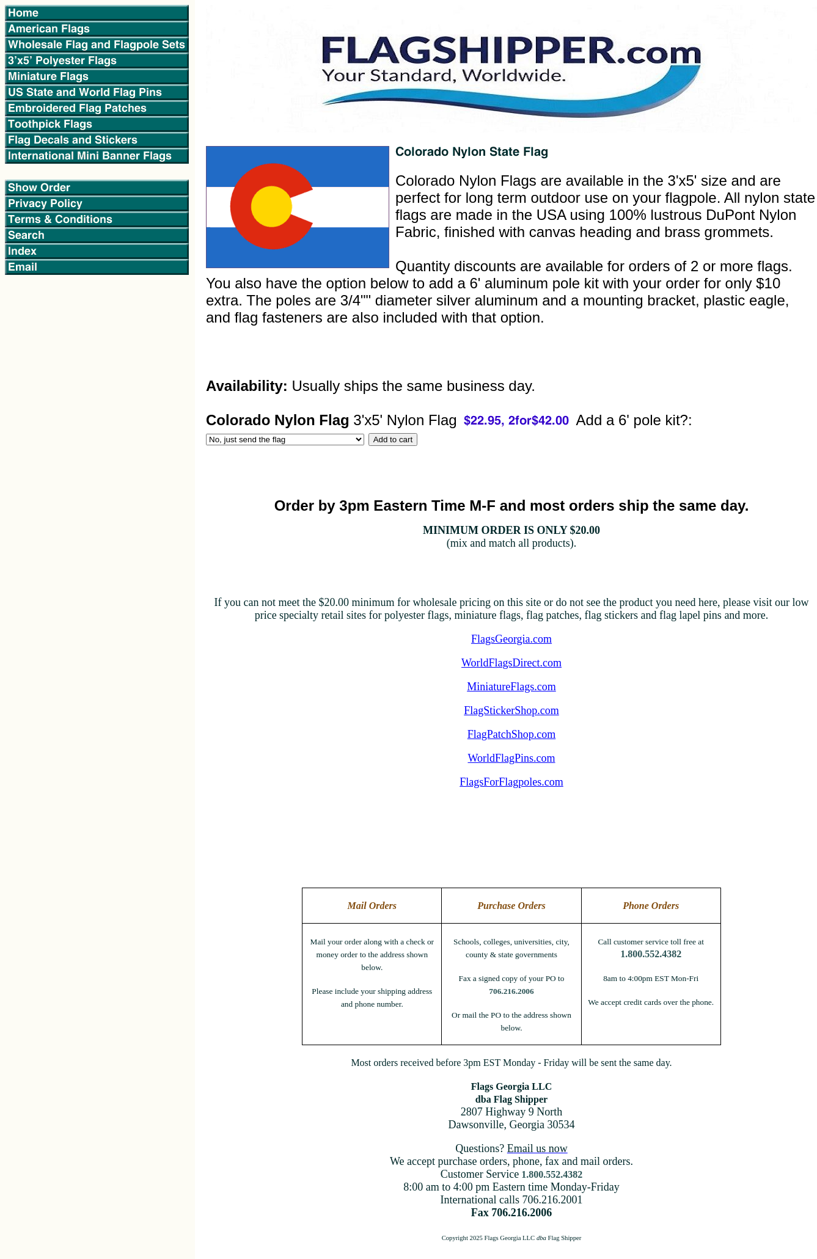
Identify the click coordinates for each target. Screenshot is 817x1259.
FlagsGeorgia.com (511, 639)
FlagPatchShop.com (511, 734)
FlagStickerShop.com (511, 710)
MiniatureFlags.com (511, 687)
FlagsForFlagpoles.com (511, 782)
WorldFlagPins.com (511, 758)
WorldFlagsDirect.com (511, 663)
